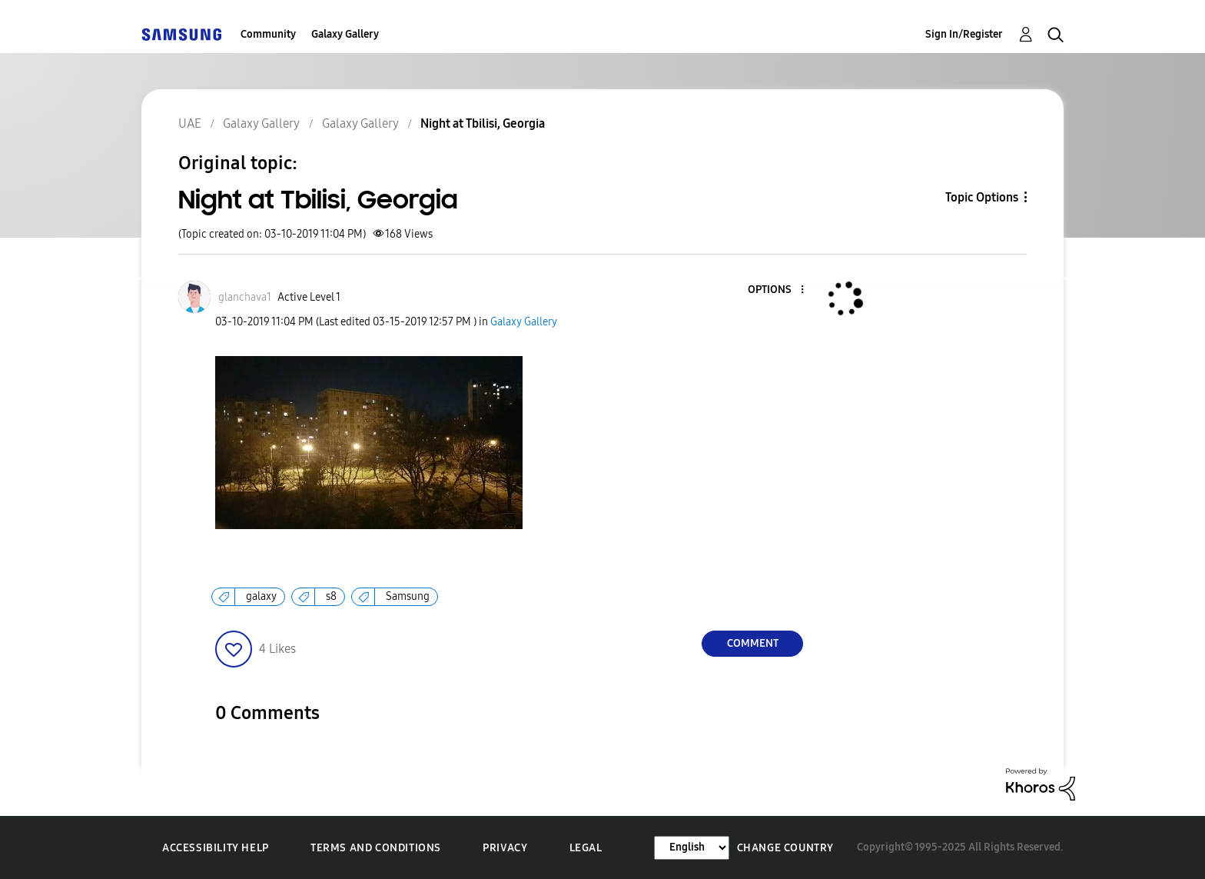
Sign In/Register (964, 34)
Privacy (505, 847)
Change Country (785, 847)
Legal (585, 847)
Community (268, 34)
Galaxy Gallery (345, 34)
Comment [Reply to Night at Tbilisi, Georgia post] (752, 643)
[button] (777, 290)
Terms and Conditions (375, 847)
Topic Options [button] (981, 197)
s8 (331, 596)
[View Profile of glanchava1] (244, 297)
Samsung (408, 596)
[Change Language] (691, 848)
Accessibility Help (215, 847)
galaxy (261, 596)
